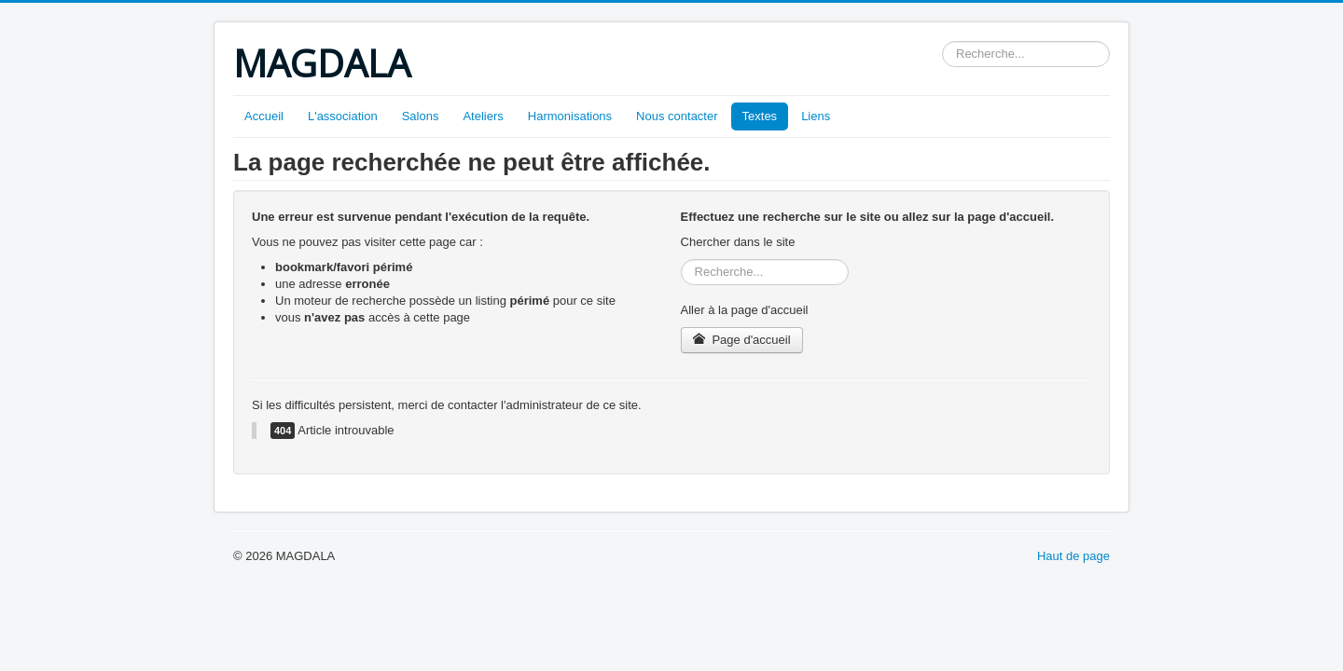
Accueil (264, 116)
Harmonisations (570, 116)
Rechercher (942, 41)
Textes (760, 116)
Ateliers (483, 116)
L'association (343, 116)
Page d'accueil (742, 340)
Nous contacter (676, 116)
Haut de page (1073, 556)
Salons (420, 116)
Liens (815, 116)
